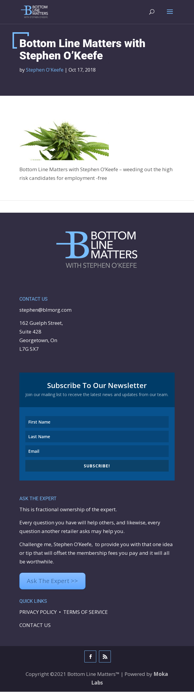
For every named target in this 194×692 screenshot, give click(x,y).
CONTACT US (35, 625)
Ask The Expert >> (52, 581)
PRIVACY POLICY (38, 612)
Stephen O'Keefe (44, 70)
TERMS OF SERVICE (85, 612)
